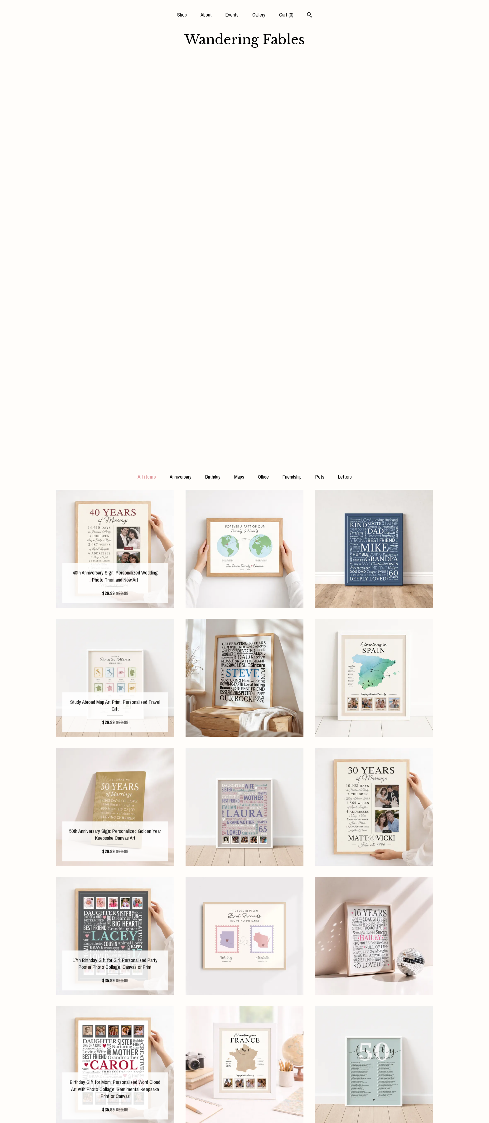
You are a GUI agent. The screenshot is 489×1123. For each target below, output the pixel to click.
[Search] (309, 15)
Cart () (286, 14)
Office (263, 79)
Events (232, 14)
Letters (345, 79)
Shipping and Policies (115, 1099)
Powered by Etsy (374, 1079)
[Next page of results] (298, 999)
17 (274, 999)
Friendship (292, 79)
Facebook (244, 1059)
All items (147, 79)
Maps (239, 79)
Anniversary (180, 79)
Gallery (258, 14)
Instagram (244, 1069)
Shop (182, 14)
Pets (319, 79)
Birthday (212, 79)
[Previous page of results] (192, 999)
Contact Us (115, 1109)
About (206, 14)
